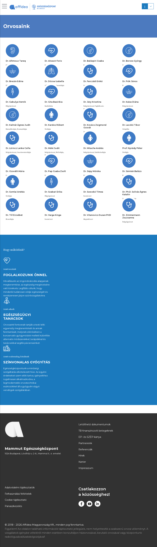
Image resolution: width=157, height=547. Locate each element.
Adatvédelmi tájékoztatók (20, 487)
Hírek (81, 455)
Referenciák (85, 449)
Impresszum (85, 468)
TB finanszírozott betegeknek (95, 430)
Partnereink (85, 443)
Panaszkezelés (13, 506)
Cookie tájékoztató (16, 499)
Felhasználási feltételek (18, 493)
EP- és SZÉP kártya (89, 436)
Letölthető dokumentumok (94, 424)
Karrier (82, 461)
